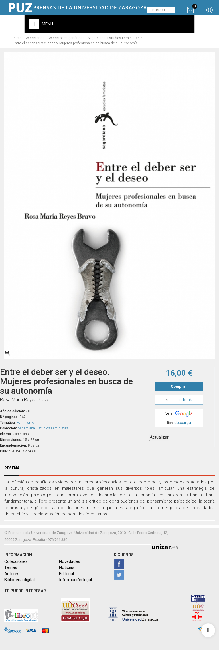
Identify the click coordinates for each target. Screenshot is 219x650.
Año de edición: (12, 411)
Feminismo (25, 423)
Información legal (75, 579)
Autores (11, 573)
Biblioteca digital (19, 579)
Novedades (69, 561)
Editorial (66, 573)
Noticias (66, 567)
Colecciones (16, 561)
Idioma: (6, 434)
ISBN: (4, 451)
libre (179, 422)
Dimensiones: (11, 440)
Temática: (8, 423)
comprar (179, 399)
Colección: (8, 428)
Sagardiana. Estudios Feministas (43, 428)
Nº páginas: (9, 417)
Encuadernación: (13, 445)
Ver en (178, 414)
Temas (10, 567)
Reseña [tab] (11, 468)
